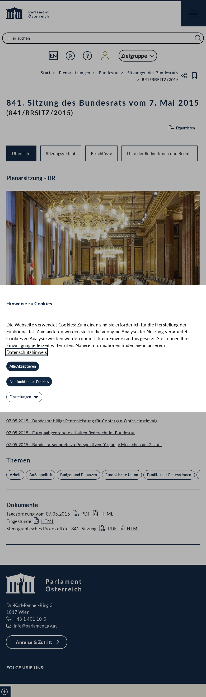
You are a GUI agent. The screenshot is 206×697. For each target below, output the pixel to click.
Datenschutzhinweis (26, 352)
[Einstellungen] (24, 397)
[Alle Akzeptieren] (22, 366)
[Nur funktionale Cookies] (29, 381)
